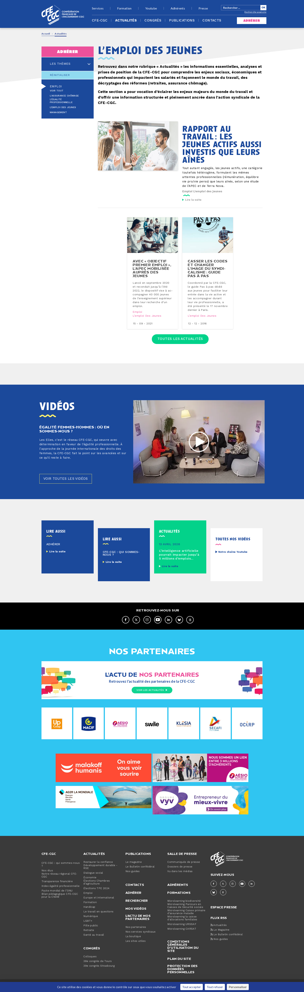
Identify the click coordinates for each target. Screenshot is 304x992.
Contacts (211, 20)
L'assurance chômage (64, 95)
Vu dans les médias (180, 876)
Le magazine (133, 867)
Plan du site (179, 963)
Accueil (45, 33)
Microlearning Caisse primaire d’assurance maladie (186, 917)
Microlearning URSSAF (181, 929)
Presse (203, 8)
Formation (124, 8)
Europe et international (98, 902)
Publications (182, 20)
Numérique (90, 921)
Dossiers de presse (179, 871)
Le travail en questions (98, 916)
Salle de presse (182, 858)
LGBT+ (87, 926)
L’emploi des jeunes (63, 107)
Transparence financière (57, 886)
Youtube (151, 8)
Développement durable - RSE (100, 872)
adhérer (251, 20)
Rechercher (136, 905)
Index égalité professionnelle (60, 891)
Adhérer (133, 897)
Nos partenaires (135, 932)
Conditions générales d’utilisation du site (183, 951)
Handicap (89, 912)
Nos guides (132, 876)
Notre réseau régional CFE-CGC (59, 880)
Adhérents (178, 8)
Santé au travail (93, 940)
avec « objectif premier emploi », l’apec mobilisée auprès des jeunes (152, 271)
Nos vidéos (135, 913)
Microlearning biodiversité (184, 906)
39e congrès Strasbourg (99, 971)
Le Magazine (220, 935)
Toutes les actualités (180, 342)
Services (98, 8)
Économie (89, 882)
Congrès (152, 20)
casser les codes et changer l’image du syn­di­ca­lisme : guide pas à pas (207, 271)
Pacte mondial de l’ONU (57, 895)
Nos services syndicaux (140, 936)
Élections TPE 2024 (96, 893)
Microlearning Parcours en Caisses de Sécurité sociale (185, 911)
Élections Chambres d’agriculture (96, 887)
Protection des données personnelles (182, 974)
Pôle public (90, 930)
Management (58, 112)
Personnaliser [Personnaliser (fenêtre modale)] (238, 987)
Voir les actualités (152, 695)
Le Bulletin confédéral (140, 871)
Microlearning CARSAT (181, 934)
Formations (178, 897)
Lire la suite (193, 200)
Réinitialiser (60, 75)
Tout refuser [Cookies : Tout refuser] (215, 987)
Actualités (126, 20)
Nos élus (47, 875)
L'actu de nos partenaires (137, 922)
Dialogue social (93, 878)
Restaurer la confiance (98, 867)
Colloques (90, 961)
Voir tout (57, 90)
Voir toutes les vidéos (67, 483)
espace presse (224, 912)
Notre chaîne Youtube (233, 557)
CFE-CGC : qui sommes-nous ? (60, 870)
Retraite (88, 935)
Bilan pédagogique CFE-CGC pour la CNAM (59, 900)
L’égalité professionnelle (61, 101)
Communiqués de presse (183, 867)
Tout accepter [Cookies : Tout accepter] (191, 987)
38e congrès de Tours (97, 966)
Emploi (56, 86)
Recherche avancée (255, 12)
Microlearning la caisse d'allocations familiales (182, 923)
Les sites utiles (135, 946)
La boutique (133, 941)
